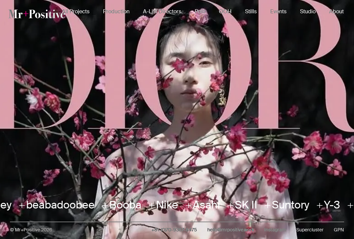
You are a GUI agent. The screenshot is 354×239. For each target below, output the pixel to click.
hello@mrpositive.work (230, 230)
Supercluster (310, 230)
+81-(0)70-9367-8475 (174, 230)
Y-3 (329, 205)
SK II (244, 205)
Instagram (275, 230)
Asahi (204, 205)
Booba (123, 205)
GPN (339, 230)
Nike (164, 205)
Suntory (288, 205)
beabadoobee (58, 205)
